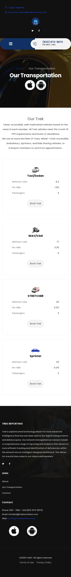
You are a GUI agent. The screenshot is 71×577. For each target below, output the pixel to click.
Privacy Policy (44, 562)
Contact (6, 493)
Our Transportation (12, 487)
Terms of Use (27, 562)
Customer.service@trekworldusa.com (26, 12)
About (5, 481)
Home (20, 68)
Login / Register (14, 7)
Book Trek (35, 203)
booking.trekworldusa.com (21, 518)
